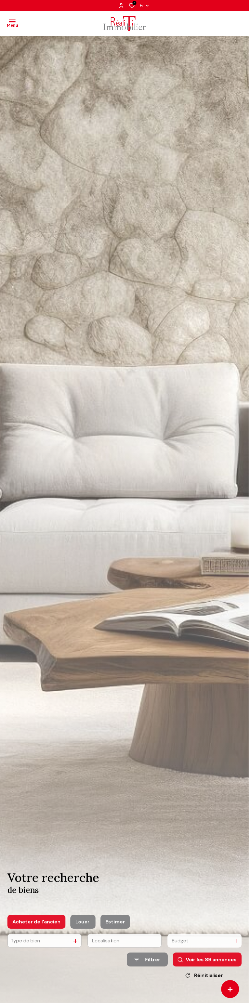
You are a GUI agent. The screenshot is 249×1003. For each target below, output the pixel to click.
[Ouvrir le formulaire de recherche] (147, 968)
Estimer (115, 930)
